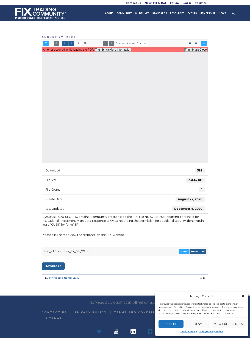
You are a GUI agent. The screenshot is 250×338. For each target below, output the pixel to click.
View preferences (228, 324)
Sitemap (53, 318)
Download (198, 251)
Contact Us (54, 312)
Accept (171, 324)
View (184, 251)
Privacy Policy (90, 312)
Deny (198, 324)
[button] (243, 296)
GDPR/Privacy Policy (211, 331)
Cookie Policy (188, 331)
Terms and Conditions (138, 312)
